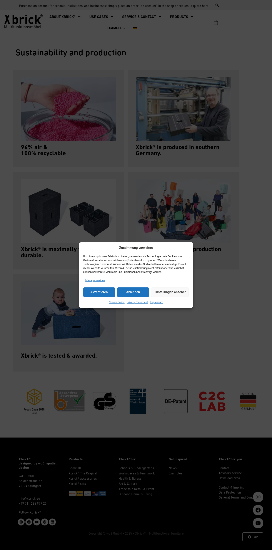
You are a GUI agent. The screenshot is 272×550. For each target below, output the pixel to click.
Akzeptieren (99, 292)
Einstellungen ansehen (170, 292)
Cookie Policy (117, 302)
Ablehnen (133, 292)
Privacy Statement (137, 302)
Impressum (156, 302)
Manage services (95, 280)
